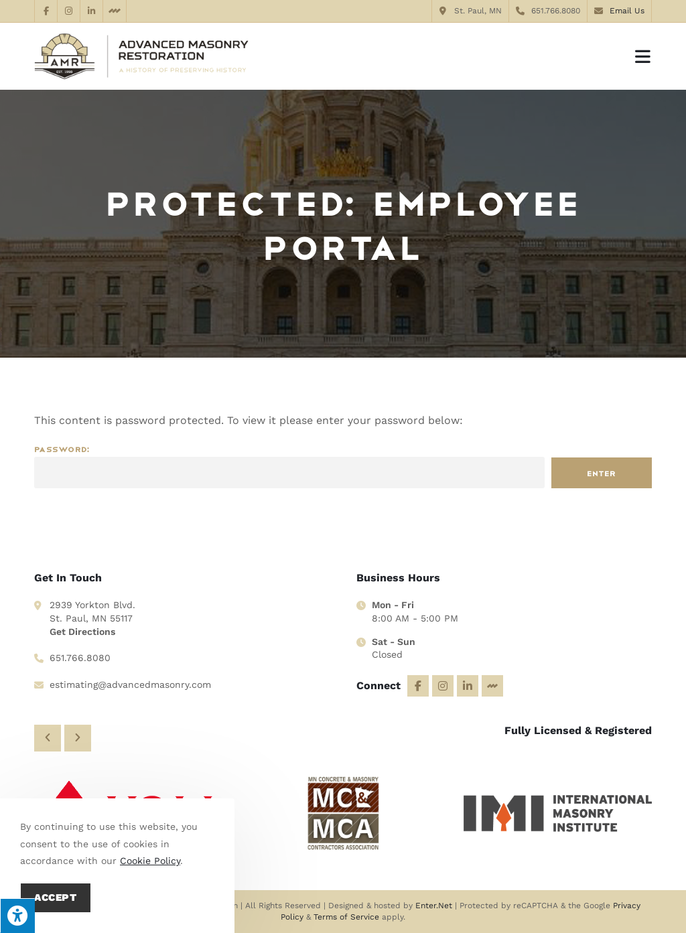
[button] (47, 736)
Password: (289, 466)
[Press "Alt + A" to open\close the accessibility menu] (17, 915)
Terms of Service (346, 917)
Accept (55, 897)
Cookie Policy (150, 860)
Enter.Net (433, 905)
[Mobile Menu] (643, 56)
